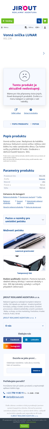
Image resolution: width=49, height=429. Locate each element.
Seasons (42, 179)
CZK (37, 27)
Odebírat (37, 370)
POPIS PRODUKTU (20, 124)
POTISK (35, 124)
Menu (6, 27)
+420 (15, 392)
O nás (8, 325)
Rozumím (24, 426)
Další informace (31, 422)
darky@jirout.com (15, 396)
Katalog (8, 21)
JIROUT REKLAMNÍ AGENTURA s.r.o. (18, 317)
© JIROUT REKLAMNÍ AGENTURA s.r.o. (24, 416)
